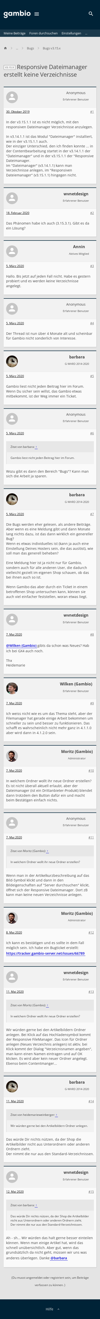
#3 (92, 266)
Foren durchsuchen (43, 33)
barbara (77, 357)
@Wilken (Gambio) (21, 645)
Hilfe (49, 1309)
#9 (92, 703)
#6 (92, 433)
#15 (91, 1191)
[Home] (7, 48)
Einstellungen (71, 33)
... (86, 33)
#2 (92, 213)
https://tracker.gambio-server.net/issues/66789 (45, 953)
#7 (92, 514)
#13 (91, 991)
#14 (91, 1101)
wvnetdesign (76, 193)
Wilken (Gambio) (76, 683)
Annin (79, 246)
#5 (92, 376)
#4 (92, 323)
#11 (91, 837)
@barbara (59, 1258)
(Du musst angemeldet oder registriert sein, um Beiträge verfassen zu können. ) (50, 1281)
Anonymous (76, 92)
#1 (92, 111)
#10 (91, 770)
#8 (92, 634)
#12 (91, 932)
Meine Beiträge (14, 33)
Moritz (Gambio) (77, 751)
